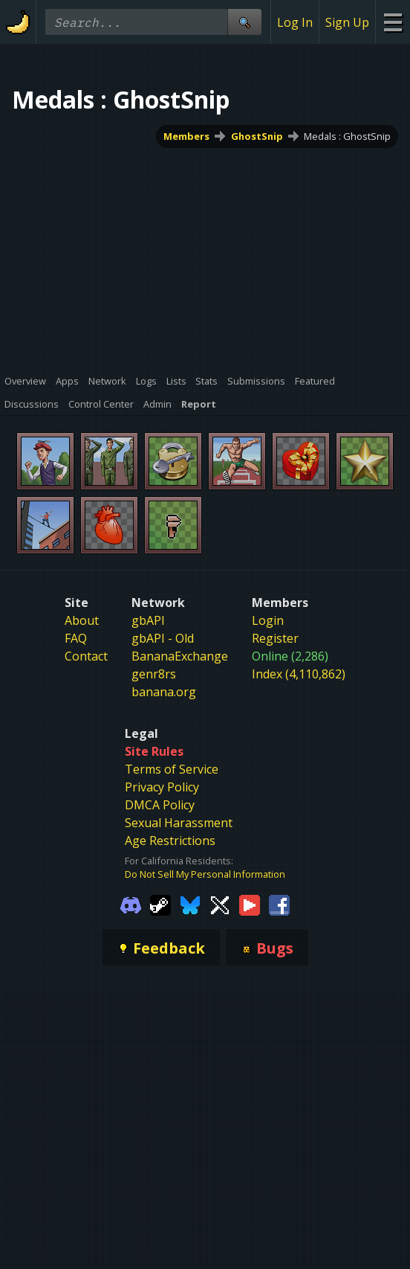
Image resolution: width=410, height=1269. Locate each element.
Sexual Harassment (178, 823)
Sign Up (347, 22)
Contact (86, 656)
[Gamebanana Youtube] (249, 904)
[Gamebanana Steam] (160, 904)
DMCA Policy (160, 805)
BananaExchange (179, 656)
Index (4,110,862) (298, 674)
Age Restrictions (170, 840)
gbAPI (148, 620)
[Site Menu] (392, 22)
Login (268, 620)
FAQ (76, 638)
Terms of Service (171, 769)
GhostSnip (257, 136)
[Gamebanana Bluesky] (190, 904)
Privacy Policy (162, 787)
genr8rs (153, 674)
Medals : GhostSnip (347, 136)
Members (186, 136)
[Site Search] (244, 22)
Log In (295, 22)
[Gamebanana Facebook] (279, 904)
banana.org (163, 692)
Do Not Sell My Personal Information (205, 874)
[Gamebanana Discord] (131, 904)
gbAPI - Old (162, 638)
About (82, 620)
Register (275, 638)
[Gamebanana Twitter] (220, 904)
